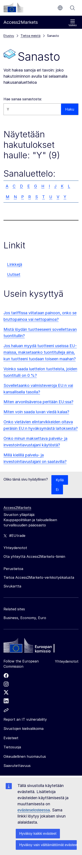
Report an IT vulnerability (25, 719)
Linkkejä (14, 264)
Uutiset (13, 274)
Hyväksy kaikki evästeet (37, 833)
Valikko (72, 23)
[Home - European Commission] (35, 646)
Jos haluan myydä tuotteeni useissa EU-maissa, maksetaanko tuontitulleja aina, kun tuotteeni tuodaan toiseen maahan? (40, 352)
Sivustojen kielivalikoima (23, 728)
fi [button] (60, 7)
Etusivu (8, 36)
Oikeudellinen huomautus (24, 756)
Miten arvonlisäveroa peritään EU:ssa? (38, 401)
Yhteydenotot (67, 661)
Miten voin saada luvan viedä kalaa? (36, 412)
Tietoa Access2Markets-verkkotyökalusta (38, 577)
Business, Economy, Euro (24, 618)
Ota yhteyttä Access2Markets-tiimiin (34, 556)
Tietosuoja (12, 747)
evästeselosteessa (33, 810)
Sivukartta (12, 586)
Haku (72, 7)
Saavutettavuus (17, 765)
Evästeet (10, 738)
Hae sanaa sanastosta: (22, 99)
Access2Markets (17, 507)
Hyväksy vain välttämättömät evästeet (48, 845)
